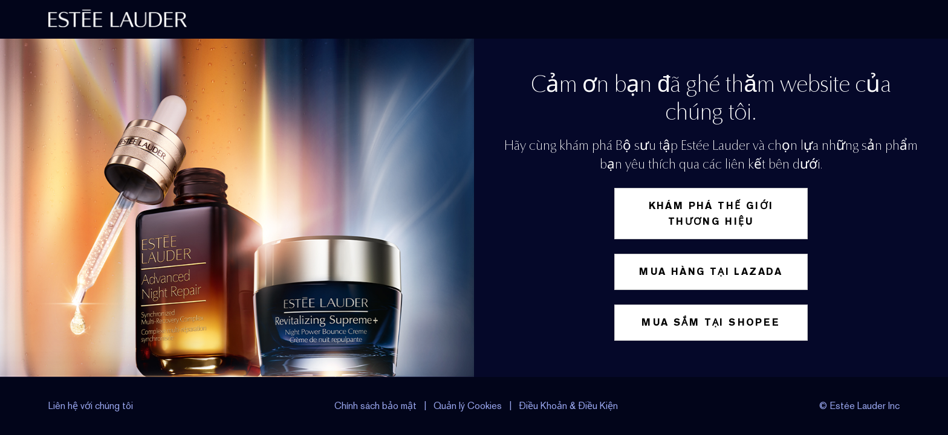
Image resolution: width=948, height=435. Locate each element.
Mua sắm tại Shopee (710, 322)
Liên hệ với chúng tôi (90, 405)
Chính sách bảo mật (375, 405)
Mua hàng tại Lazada (711, 271)
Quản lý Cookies (468, 405)
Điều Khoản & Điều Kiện (568, 405)
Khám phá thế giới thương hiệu (711, 213)
